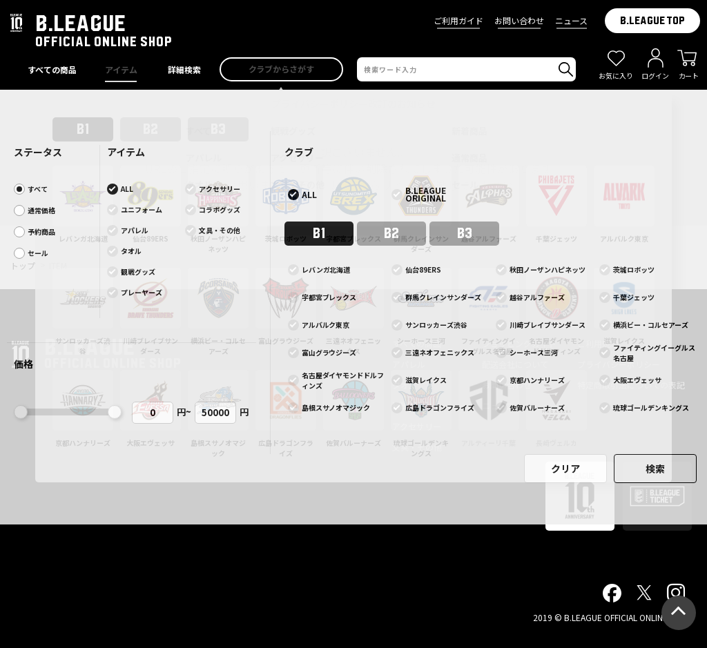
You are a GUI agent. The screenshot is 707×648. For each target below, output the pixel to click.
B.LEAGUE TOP (652, 20)
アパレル (408, 364)
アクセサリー (416, 426)
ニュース (571, 20)
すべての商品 (416, 343)
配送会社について (515, 364)
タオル (404, 385)
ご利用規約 (598, 343)
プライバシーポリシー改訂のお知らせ (353, 103)
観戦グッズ (413, 405)
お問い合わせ (519, 20)
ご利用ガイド (458, 20)
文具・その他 (417, 447)
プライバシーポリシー (618, 364)
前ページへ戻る (353, 219)
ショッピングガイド (519, 343)
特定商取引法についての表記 (631, 385)
